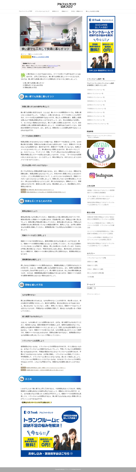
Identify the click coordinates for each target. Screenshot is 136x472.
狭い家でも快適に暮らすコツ (34, 83)
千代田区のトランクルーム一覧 (96, 108)
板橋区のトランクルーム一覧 (96, 120)
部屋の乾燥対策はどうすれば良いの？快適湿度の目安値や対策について (46, 192)
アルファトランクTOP (25, 11)
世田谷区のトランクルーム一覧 (96, 101)
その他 (89, 276)
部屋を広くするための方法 (34, 85)
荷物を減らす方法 (31, 87)
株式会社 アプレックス (66, 469)
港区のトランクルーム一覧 (95, 93)
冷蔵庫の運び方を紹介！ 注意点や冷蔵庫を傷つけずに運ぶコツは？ (45, 370)
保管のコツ (55, 11)
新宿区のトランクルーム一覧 (96, 112)
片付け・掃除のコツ (77, 11)
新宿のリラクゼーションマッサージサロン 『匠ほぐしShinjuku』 (99, 136)
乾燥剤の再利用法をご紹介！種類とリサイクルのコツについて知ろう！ (46, 367)
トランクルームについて (42, 11)
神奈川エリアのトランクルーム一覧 (98, 123)
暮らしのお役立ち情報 (92, 11)
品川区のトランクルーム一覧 (96, 105)
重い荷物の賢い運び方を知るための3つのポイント (40, 189)
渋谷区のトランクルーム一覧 (96, 89)
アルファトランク (53, 65)
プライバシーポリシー (93, 294)
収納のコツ (65, 11)
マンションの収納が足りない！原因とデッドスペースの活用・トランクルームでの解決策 (100, 225)
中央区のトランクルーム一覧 (96, 97)
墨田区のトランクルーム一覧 (96, 116)
